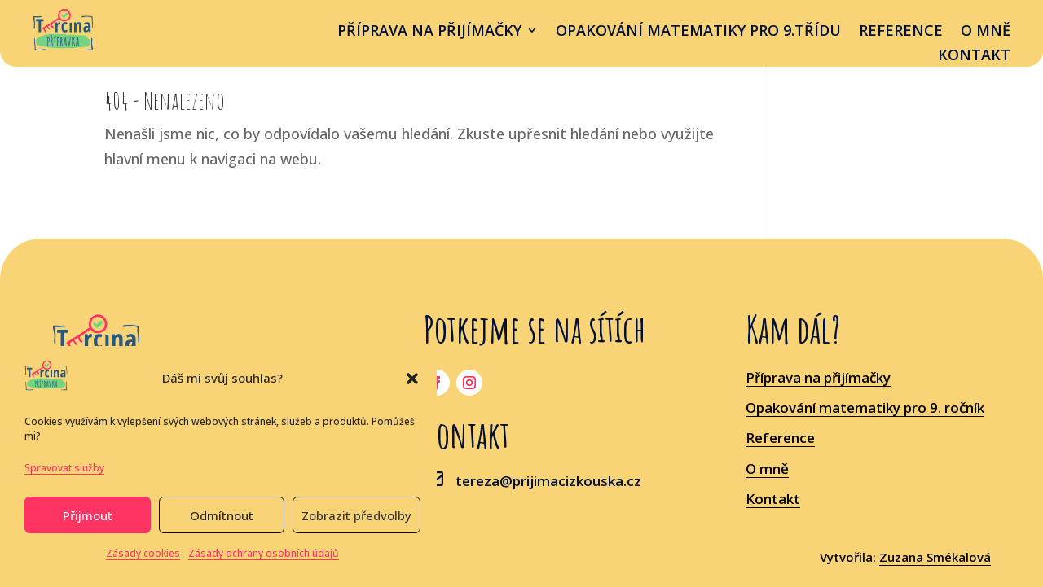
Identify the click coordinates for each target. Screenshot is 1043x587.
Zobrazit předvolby (356, 515)
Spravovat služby (64, 468)
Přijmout (87, 515)
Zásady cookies (143, 553)
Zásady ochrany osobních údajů (263, 553)
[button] (412, 378)
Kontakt (974, 56)
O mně (985, 32)
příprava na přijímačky (429, 32)
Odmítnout (221, 515)
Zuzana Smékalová (935, 557)
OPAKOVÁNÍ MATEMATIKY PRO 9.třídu (698, 32)
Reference (901, 32)
